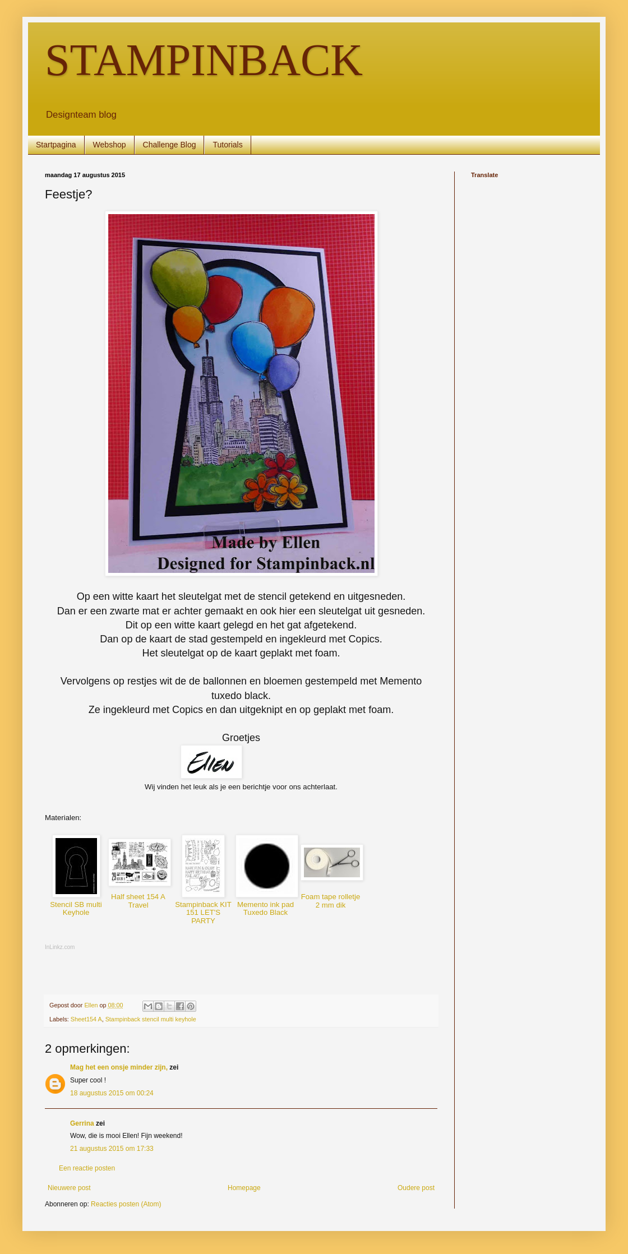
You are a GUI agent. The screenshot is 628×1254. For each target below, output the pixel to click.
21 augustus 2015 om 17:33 (112, 1149)
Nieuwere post (69, 1188)
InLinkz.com (60, 947)
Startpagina (56, 144)
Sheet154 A (86, 1019)
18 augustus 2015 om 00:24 (112, 1093)
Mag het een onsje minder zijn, (119, 1067)
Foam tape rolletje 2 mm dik (331, 900)
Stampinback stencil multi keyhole (150, 1019)
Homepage (244, 1188)
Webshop (109, 144)
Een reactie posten (87, 1168)
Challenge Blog (169, 144)
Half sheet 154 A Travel (138, 900)
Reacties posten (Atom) (126, 1204)
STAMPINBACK (204, 60)
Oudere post (416, 1188)
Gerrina (82, 1123)
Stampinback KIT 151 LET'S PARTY (203, 912)
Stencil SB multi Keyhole (75, 908)
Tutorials (227, 144)
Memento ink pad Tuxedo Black (265, 908)
